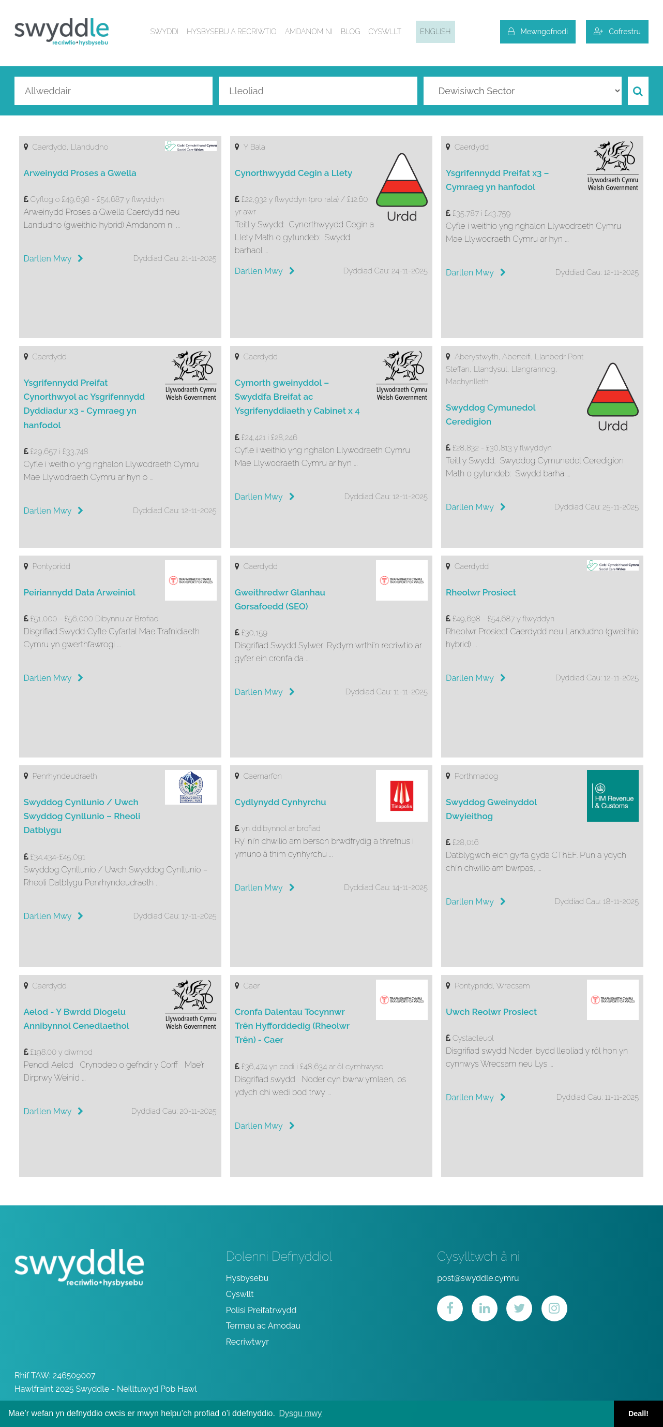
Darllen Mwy (54, 259)
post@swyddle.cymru (478, 1278)
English (435, 31)
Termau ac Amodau (263, 1326)
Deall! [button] (638, 1413)
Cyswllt (384, 31)
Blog (350, 31)
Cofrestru (617, 31)
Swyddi (164, 31)
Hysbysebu (247, 1278)
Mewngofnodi (538, 31)
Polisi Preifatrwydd (261, 1310)
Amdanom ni (309, 31)
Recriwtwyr (247, 1342)
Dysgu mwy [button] (300, 1413)
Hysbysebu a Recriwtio (231, 31)
